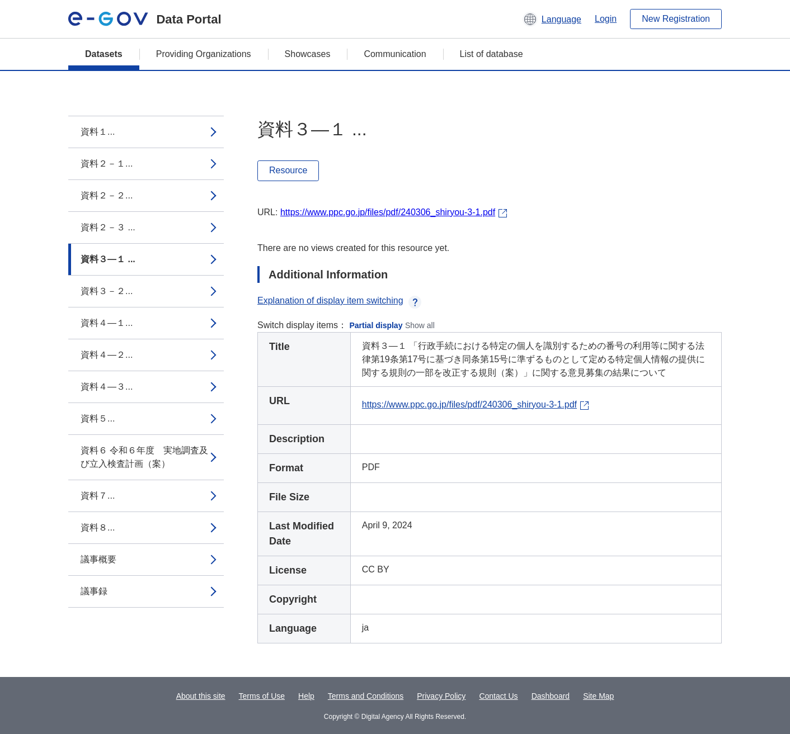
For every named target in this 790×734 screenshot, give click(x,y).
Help (306, 696)
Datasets (104, 54)
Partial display (376, 325)
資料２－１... (107, 163)
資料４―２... (107, 354)
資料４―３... (107, 386)
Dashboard (551, 696)
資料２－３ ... (108, 227)
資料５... (98, 418)
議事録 (94, 591)
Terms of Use (262, 696)
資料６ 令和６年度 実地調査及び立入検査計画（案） (144, 457)
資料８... (98, 527)
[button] (552, 19)
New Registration (676, 18)
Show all (420, 325)
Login (606, 18)
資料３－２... (107, 291)
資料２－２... (107, 195)
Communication (395, 54)
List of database (491, 54)
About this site (200, 696)
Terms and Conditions (365, 696)
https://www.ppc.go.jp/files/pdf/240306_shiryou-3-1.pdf (387, 212)
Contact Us (498, 696)
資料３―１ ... (108, 259)
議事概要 (98, 559)
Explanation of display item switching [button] (339, 300)
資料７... (98, 495)
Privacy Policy (441, 696)
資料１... (98, 131)
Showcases (308, 54)
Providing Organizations (203, 54)
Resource (288, 170)
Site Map (598, 696)
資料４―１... (107, 323)
